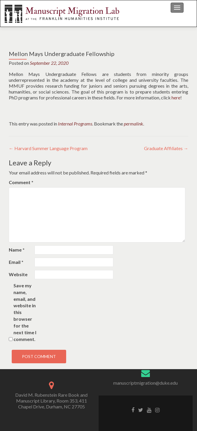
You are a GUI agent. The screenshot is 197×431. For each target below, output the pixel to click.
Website (18, 274)
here (176, 97)
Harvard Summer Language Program (48, 148)
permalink (133, 123)
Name (17, 249)
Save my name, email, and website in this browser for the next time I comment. (24, 312)
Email (16, 262)
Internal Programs (75, 123)
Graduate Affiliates (166, 148)
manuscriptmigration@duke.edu (145, 383)
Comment (21, 182)
